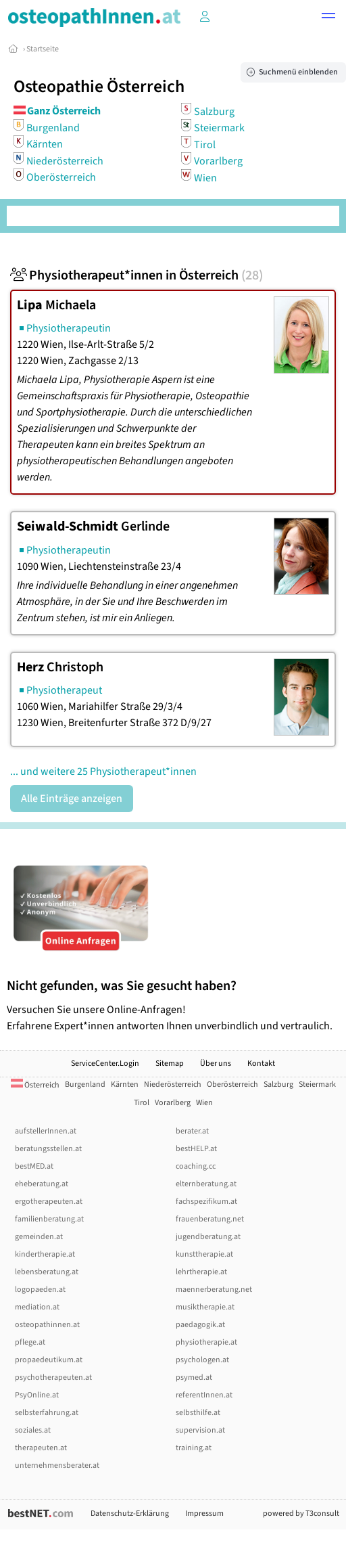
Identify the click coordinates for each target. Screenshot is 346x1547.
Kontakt (261, 1063)
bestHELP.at (196, 1148)
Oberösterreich (61, 177)
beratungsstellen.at (48, 1148)
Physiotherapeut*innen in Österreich (136, 275)
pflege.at (30, 1342)
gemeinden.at (39, 1236)
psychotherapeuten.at (53, 1377)
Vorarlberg (218, 161)
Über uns (215, 1063)
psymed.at (194, 1377)
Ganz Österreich (64, 111)
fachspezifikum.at (206, 1201)
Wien (205, 177)
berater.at (192, 1131)
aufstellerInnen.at (45, 1131)
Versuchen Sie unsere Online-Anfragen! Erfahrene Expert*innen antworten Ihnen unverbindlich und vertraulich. (173, 1005)
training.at (194, 1448)
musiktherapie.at (205, 1307)
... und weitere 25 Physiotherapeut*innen (103, 771)
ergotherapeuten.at (48, 1201)
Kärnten (44, 144)
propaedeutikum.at (48, 1360)
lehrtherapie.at (201, 1272)
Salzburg (214, 111)
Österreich (35, 1085)
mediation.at (37, 1307)
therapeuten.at (41, 1448)
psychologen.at (202, 1360)
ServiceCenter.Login (105, 1063)
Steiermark (219, 127)
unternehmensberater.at (57, 1465)
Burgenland (53, 127)
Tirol (205, 144)
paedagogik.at (200, 1324)
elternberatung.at (206, 1184)
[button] (328, 17)
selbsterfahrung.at (46, 1412)
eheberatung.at (41, 1184)
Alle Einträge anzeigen (71, 798)
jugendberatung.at (208, 1236)
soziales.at (33, 1430)
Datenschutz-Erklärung (130, 1513)
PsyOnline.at (37, 1395)
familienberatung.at (49, 1219)
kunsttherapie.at (204, 1254)
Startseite (42, 49)
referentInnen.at (204, 1395)
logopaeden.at (40, 1289)
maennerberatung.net (214, 1289)
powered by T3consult (301, 1513)
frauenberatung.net (210, 1219)
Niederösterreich (64, 160)
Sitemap (169, 1063)
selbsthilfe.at (198, 1412)
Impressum (204, 1513)
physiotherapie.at (206, 1342)
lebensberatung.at (46, 1272)
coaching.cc (196, 1166)
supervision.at (200, 1430)
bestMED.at (34, 1166)
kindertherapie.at (45, 1254)
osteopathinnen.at (47, 1324)
